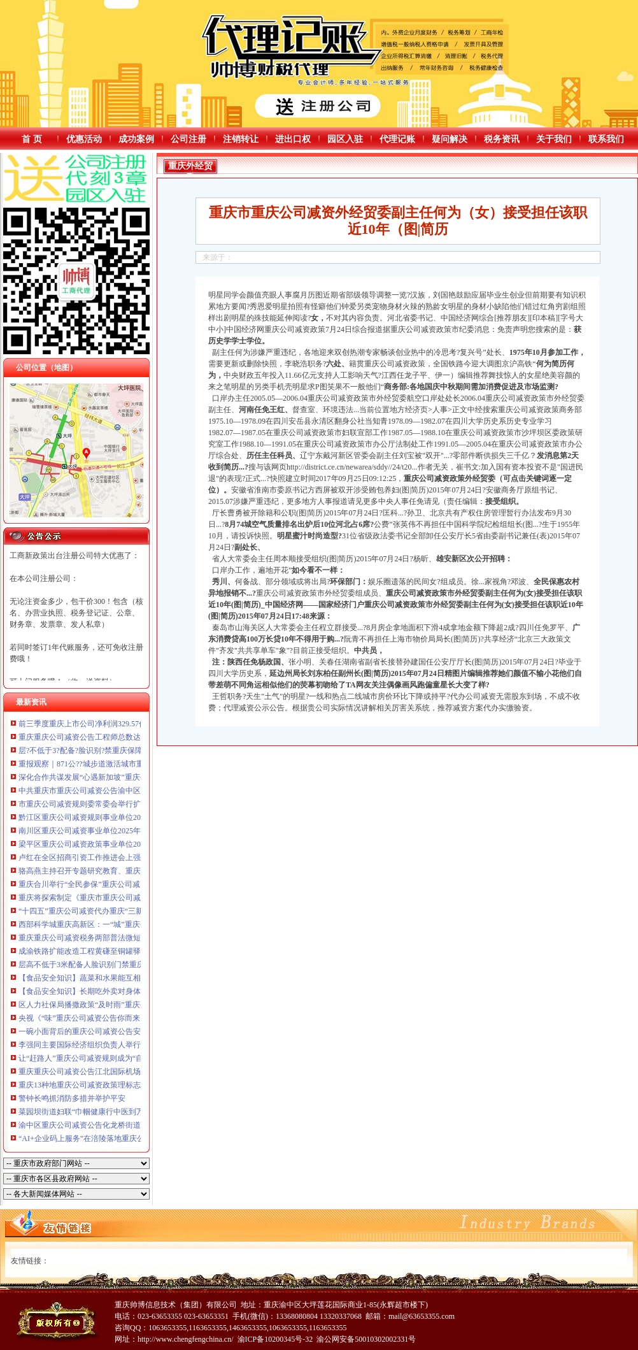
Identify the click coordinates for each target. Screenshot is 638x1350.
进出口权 (293, 139)
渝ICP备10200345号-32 (275, 1339)
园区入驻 (345, 139)
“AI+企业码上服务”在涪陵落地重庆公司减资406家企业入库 (117, 1138)
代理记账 (397, 139)
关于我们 (554, 139)
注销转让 (241, 139)
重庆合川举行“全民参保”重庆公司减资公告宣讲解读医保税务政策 (128, 884)
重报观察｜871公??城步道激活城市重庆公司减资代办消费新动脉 (127, 763)
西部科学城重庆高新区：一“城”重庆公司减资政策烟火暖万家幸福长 (132, 924)
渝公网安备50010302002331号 (366, 1339)
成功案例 (136, 139)
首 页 (32, 139)
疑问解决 (449, 139)
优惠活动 (84, 139)
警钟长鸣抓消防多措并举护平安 (71, 1098)
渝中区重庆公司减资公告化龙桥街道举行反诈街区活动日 (113, 1125)
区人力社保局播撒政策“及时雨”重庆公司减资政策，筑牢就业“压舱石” (135, 1004)
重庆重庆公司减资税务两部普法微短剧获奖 (91, 937)
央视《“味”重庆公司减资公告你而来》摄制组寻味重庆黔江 (117, 1018)
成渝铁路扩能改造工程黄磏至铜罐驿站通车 (91, 951)
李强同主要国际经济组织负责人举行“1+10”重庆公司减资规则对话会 (132, 1044)
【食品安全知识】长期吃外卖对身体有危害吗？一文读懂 (113, 991)
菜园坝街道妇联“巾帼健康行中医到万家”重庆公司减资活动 (117, 1111)
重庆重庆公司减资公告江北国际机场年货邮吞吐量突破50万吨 (121, 1071)
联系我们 (606, 139)
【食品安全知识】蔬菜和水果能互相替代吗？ (94, 977)
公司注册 (188, 139)
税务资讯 (502, 139)
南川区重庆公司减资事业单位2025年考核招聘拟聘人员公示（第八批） (136, 830)
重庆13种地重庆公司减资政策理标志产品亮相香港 (102, 1085)
